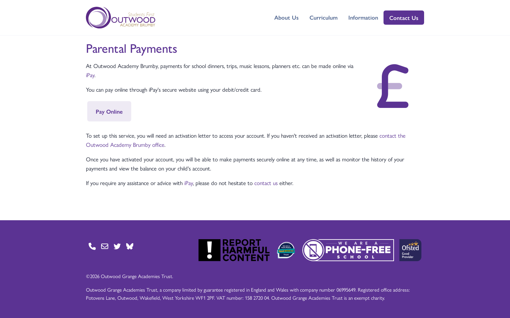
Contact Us (403, 18)
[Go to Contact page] (92, 246)
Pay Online (109, 111)
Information (363, 17)
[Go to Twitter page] (117, 246)
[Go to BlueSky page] (129, 246)
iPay (90, 75)
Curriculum (323, 17)
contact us (266, 183)
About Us (286, 17)
